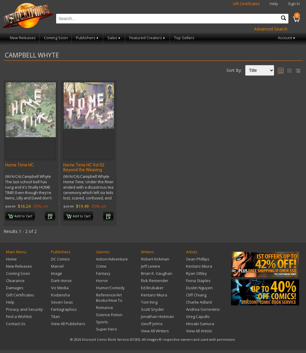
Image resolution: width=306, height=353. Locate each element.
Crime (101, 266)
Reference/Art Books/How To (109, 297)
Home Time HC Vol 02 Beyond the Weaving (83, 167)
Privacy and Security (24, 309)
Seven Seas (62, 302)
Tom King (149, 302)
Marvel (57, 266)
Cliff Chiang (196, 295)
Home (11, 259)
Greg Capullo (198, 316)
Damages (14, 287)
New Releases (23, 37)
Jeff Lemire (150, 266)
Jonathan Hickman (157, 316)
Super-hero (106, 329)
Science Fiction (109, 314)
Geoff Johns (152, 323)
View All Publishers (68, 323)
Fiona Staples (198, 280)
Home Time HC (19, 165)
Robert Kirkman (155, 259)
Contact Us (16, 323)
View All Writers (155, 331)
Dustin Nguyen (199, 287)
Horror (102, 280)
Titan (55, 316)
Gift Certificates (246, 3)
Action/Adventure (112, 259)
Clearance (15, 280)
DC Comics (60, 259)
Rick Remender (154, 280)
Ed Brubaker (152, 287)
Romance (104, 307)
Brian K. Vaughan (156, 273)
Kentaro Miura (154, 295)
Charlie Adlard (199, 302)
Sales (114, 37)
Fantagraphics (64, 309)
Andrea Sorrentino (203, 309)
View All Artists (199, 331)
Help (274, 3)
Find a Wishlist (19, 316)
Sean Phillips (197, 259)
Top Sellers (184, 37)
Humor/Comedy (110, 287)
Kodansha (60, 295)
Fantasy (103, 273)
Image (56, 273)
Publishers (87, 37)
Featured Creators (147, 37)
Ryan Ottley (196, 273)
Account (287, 37)
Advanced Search (270, 29)
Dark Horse (61, 280)
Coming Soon (56, 37)
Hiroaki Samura (200, 323)
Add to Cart (20, 216)
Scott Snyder (152, 309)
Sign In (294, 3)
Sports (102, 322)
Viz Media (60, 287)
